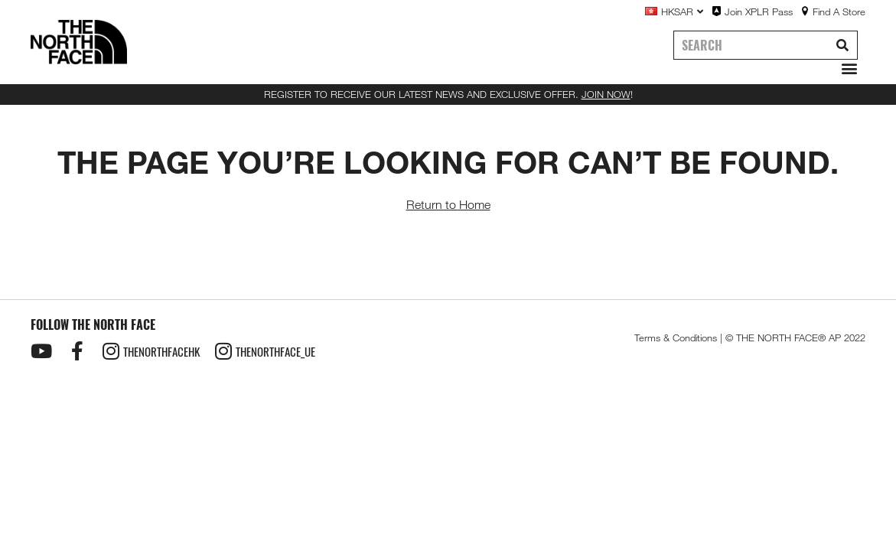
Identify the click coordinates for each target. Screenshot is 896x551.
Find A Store (839, 11)
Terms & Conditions (675, 337)
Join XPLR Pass (759, 11)
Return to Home (448, 204)
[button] (845, 68)
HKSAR (682, 11)
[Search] (842, 45)
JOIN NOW (606, 94)
